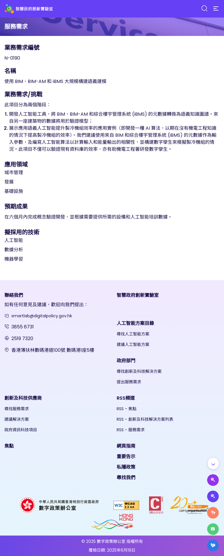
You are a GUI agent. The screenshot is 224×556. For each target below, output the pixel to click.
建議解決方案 (16, 419)
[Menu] (215, 8)
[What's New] (213, 545)
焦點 (9, 446)
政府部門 (126, 360)
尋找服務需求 (16, 409)
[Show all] (213, 463)
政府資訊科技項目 (20, 430)
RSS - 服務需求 (131, 430)
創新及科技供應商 (23, 398)
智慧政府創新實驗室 (138, 295)
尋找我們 (126, 477)
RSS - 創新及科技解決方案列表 (145, 419)
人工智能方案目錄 (135, 323)
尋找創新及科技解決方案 (139, 371)
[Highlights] (213, 529)
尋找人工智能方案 (133, 334)
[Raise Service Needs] (213, 513)
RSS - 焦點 (126, 409)
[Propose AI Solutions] (213, 480)
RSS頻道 (126, 398)
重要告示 (126, 456)
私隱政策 (126, 467)
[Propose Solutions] (213, 496)
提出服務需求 (129, 382)
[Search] (204, 8)
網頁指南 (126, 446)
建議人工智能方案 (133, 344)
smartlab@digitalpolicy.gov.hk (41, 316)
